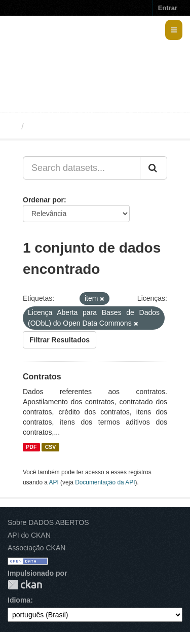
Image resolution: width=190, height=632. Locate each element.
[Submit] (153, 168)
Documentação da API (105, 482)
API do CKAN (29, 535)
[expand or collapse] (173, 30)
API (54, 482)
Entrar (167, 8)
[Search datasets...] (81, 168)
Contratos (42, 376)
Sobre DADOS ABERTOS (48, 522)
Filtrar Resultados (59, 340)
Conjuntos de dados (73, 126)
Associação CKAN (36, 548)
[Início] (12, 126)
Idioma (19, 600)
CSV (50, 447)
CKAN (25, 584)
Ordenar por (43, 200)
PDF (31, 447)
